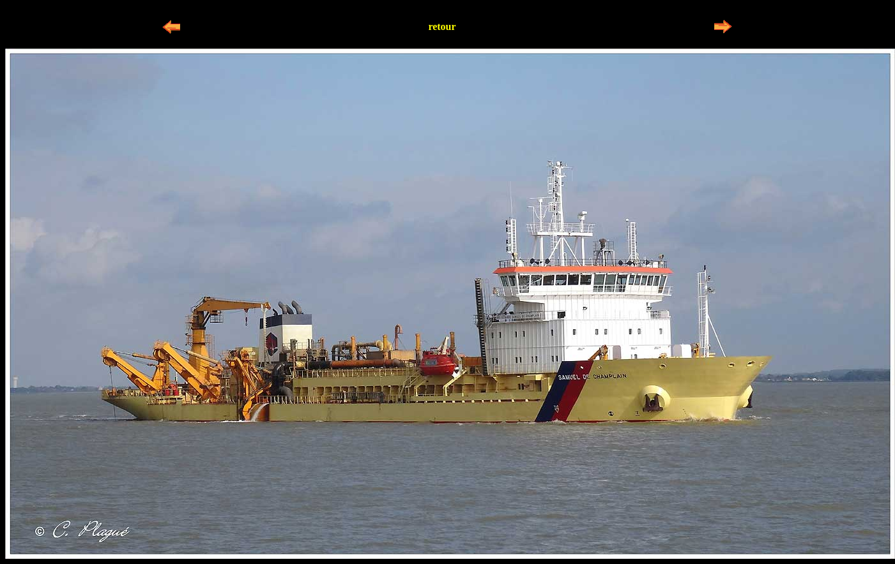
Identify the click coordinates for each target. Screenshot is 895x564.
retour (441, 26)
